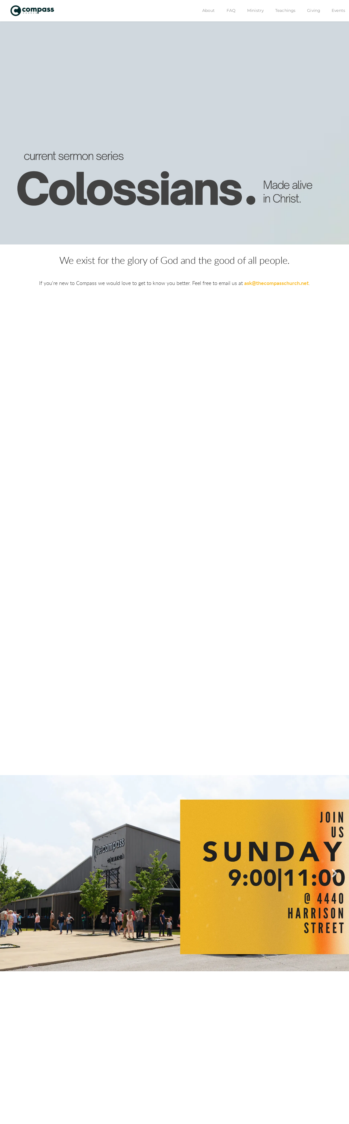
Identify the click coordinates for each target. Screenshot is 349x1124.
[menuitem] (208, 11)
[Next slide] (334, 873)
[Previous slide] (15, 873)
